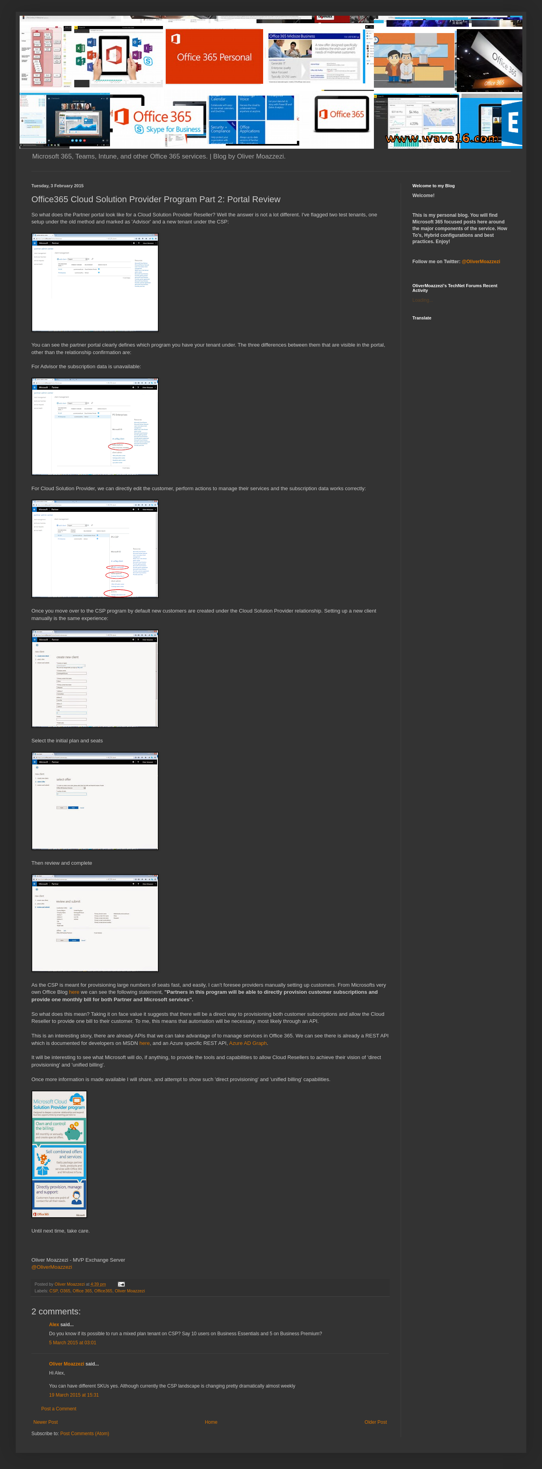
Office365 (103, 1290)
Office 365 (82, 1290)
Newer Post (45, 1422)
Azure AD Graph (248, 1043)
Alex (54, 1324)
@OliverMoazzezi (51, 1267)
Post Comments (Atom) (84, 1433)
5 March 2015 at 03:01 (72, 1342)
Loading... (422, 300)
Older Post (375, 1422)
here (74, 992)
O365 (65, 1290)
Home (211, 1422)
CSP (53, 1290)
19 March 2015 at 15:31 (74, 1395)
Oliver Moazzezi (130, 1290)
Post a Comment (58, 1409)
